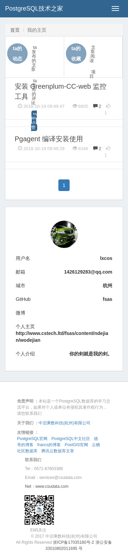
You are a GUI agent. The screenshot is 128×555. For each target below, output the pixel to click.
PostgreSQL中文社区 (71, 438)
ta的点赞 (34, 121)
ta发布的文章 (34, 58)
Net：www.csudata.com (46, 486)
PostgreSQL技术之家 (34, 8)
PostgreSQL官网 (32, 438)
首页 (15, 30)
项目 (92, 74)
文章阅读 (92, 54)
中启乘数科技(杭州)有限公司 (64, 423)
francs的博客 (49, 444)
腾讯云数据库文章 (57, 451)
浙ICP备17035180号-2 (73, 542)
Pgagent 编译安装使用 (49, 139)
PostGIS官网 (76, 444)
